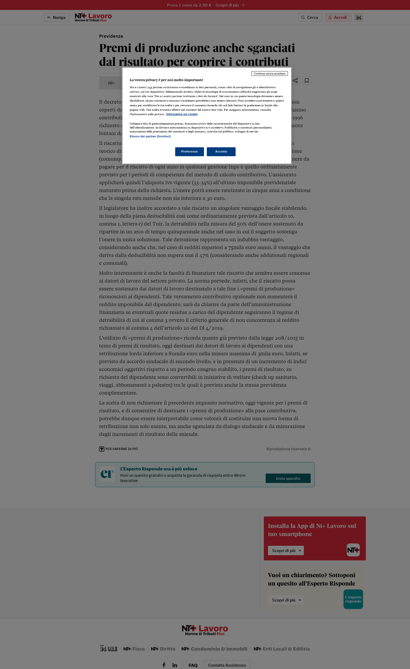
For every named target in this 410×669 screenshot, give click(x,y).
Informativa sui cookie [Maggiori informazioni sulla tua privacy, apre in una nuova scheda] (182, 114)
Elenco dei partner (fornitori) (150, 136)
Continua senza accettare (270, 73)
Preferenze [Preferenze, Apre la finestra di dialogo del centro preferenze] (189, 151)
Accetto (221, 151)
